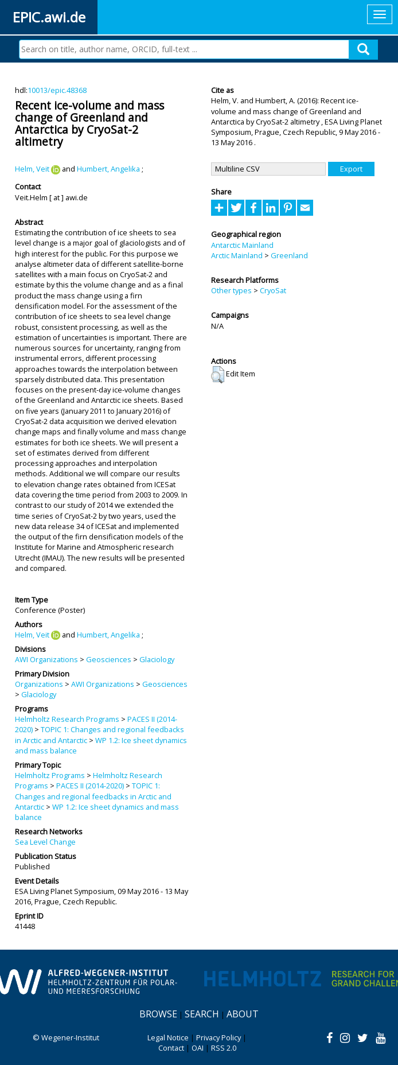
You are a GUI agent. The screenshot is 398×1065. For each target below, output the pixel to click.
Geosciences (108, 659)
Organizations (39, 684)
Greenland (289, 255)
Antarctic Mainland (242, 245)
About (243, 1014)
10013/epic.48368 (57, 90)
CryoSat (273, 290)
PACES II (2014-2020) (90, 785)
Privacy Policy (218, 1037)
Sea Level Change (45, 842)
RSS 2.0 (223, 1048)
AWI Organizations (46, 659)
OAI (198, 1048)
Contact (171, 1048)
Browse (158, 1014)
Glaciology (156, 659)
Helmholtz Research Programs (67, 719)
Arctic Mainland (237, 255)
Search (202, 1014)
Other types (231, 290)
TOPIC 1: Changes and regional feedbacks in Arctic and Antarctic (93, 796)
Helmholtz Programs (50, 775)
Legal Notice (168, 1037)
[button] (217, 374)
